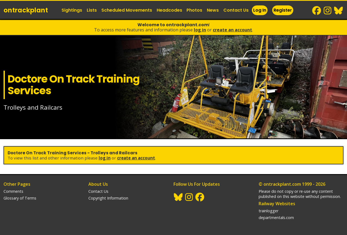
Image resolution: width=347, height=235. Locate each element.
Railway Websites (277, 204)
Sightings (72, 10)
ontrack (26, 10)
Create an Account (232, 30)
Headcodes (169, 10)
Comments (13, 191)
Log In (259, 10)
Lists (92, 10)
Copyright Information (108, 198)
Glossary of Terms (20, 198)
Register (283, 10)
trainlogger (268, 210)
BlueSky (338, 10)
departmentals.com (276, 217)
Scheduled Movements (126, 10)
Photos (194, 10)
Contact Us (236, 10)
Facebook (317, 10)
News (213, 10)
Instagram (328, 10)
